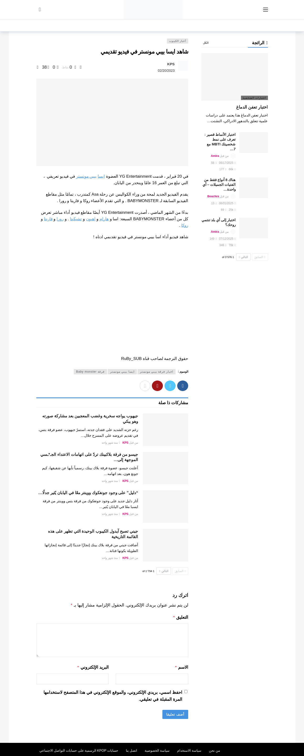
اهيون (91, 219)
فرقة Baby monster (90, 371)
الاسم (181, 666)
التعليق (180, 616)
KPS (171, 64)
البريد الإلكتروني (93, 666)
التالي (163, 571)
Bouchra (213, 196)
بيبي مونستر (86, 176)
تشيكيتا (76, 219)
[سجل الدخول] (39, 9)
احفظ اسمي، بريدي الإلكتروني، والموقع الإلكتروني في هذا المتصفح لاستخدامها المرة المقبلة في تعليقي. (112, 694)
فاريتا (48, 219)
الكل (205, 42)
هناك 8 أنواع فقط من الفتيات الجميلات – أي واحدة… (219, 184)
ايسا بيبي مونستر (122, 371)
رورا (60, 219)
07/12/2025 (227, 238)
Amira (215, 156)
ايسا (101, 176)
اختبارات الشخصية (254, 97)
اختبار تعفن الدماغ (252, 107)
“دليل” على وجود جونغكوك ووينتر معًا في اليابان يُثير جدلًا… (88, 493)
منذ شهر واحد (111, 442)
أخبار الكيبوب (177, 40)
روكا (184, 225)
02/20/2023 (166, 70)
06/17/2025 (227, 163)
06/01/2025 (227, 203)
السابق (180, 571)
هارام (104, 219)
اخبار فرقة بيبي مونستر (156, 371)
